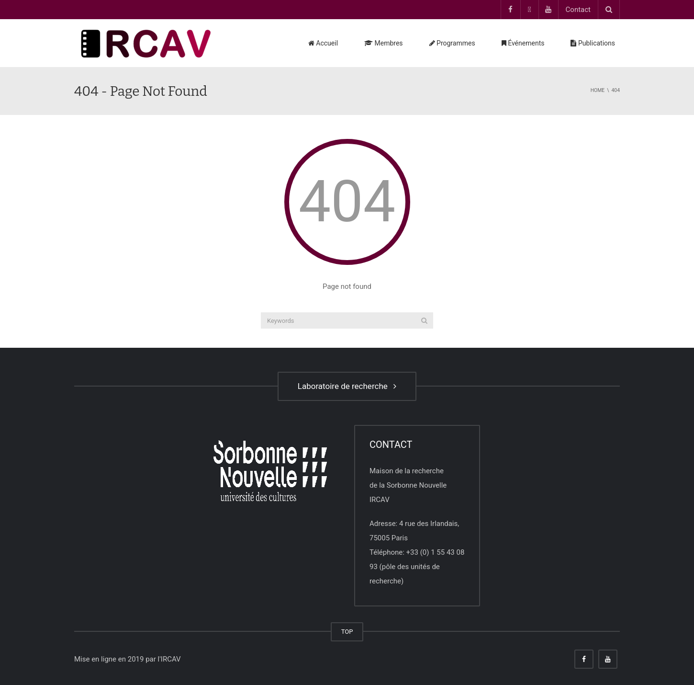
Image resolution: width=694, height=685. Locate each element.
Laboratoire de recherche (347, 386)
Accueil (323, 43)
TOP (347, 631)
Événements (523, 43)
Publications (593, 43)
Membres (383, 43)
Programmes (452, 43)
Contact (578, 9)
